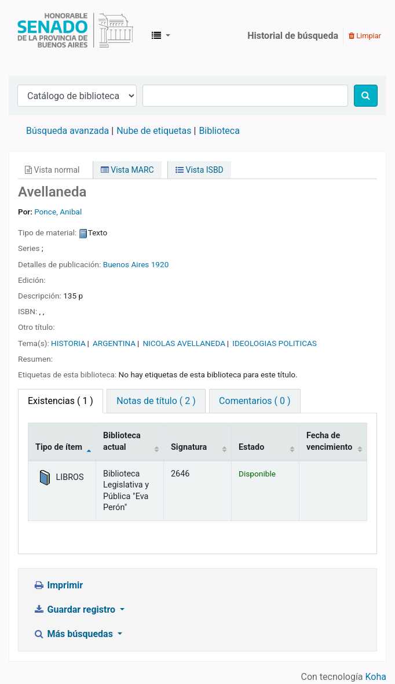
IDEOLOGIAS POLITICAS (274, 343)
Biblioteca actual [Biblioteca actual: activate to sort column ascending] (122, 441)
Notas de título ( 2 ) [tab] (155, 400)
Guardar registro (75, 609)
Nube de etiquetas (153, 130)
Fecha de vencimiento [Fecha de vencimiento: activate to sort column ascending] (329, 441)
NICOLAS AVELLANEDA (183, 343)
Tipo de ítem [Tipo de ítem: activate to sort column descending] (58, 447)
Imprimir (58, 585)
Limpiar (365, 35)
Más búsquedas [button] (74, 633)
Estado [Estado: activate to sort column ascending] (251, 447)
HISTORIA (68, 343)
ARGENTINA (114, 343)
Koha (375, 676)
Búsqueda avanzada (67, 130)
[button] (161, 36)
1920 (160, 264)
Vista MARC (127, 169)
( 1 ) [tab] (60, 400)
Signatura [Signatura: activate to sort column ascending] (189, 447)
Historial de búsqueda (292, 35)
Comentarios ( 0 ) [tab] (254, 400)
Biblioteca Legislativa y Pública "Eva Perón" (75, 36)
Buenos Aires (126, 264)
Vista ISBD (199, 169)
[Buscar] (366, 96)
